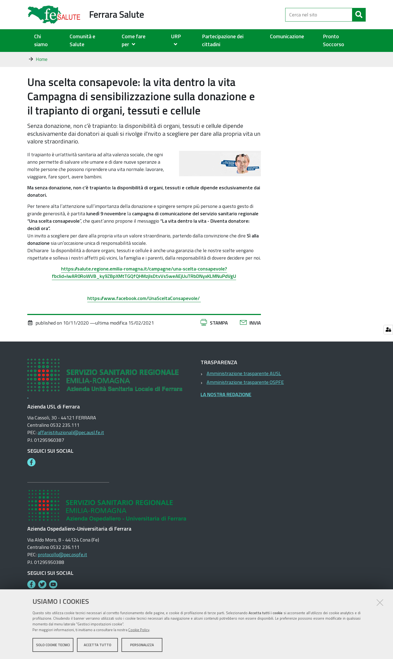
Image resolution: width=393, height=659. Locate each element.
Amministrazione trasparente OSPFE (245, 382)
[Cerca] (359, 15)
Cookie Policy (138, 629)
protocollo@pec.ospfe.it (62, 554)
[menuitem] (139, 41)
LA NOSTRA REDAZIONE (226, 394)
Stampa (219, 322)
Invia (255, 322)
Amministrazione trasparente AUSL (244, 373)
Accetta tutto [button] (97, 645)
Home (41, 59)
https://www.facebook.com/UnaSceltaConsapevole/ (144, 298)
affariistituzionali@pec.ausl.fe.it (71, 432)
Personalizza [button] (142, 645)
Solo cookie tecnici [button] (53, 645)
